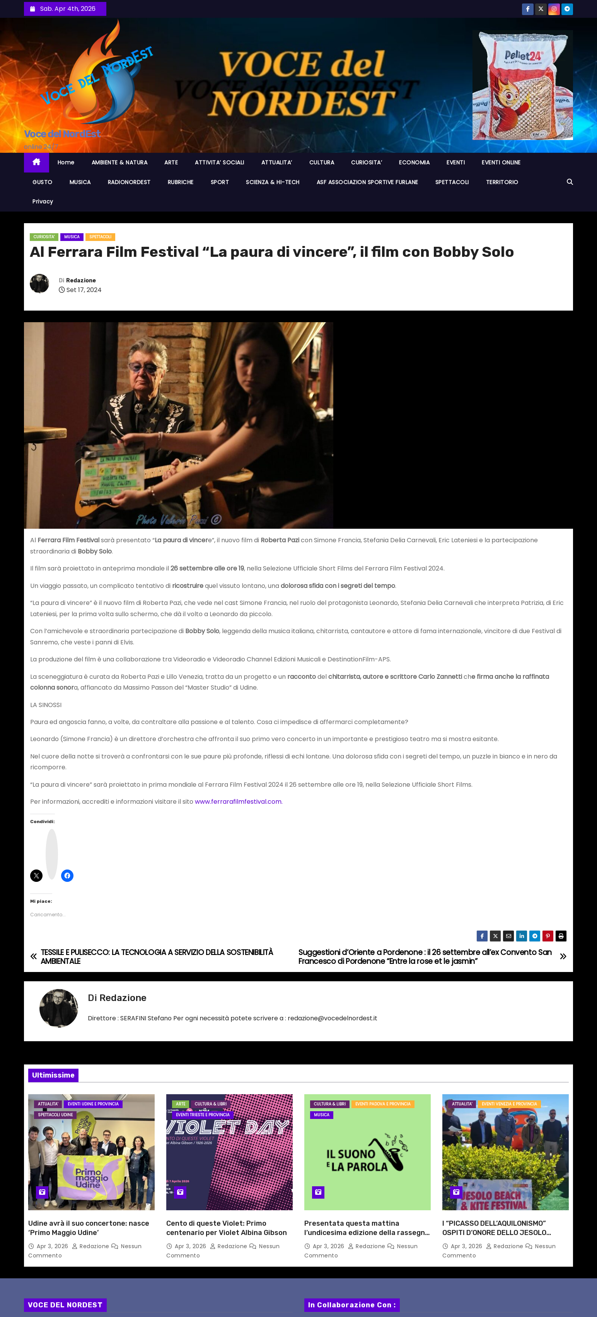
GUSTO (42, 182)
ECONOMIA (414, 162)
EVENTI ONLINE (501, 162)
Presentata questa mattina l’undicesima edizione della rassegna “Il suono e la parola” (366, 1232)
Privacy (42, 201)
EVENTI (456, 162)
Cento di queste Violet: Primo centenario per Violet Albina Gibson (226, 1228)
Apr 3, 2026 (53, 1246)
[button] (570, 182)
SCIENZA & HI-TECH (273, 182)
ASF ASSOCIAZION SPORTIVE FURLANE (367, 182)
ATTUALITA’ (276, 162)
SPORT (220, 182)
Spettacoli (100, 237)
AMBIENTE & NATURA (120, 162)
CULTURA (321, 162)
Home (66, 162)
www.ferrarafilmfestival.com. (239, 801)
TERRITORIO (502, 182)
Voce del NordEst (62, 134)
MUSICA (80, 182)
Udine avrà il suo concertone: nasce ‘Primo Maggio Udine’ (88, 1228)
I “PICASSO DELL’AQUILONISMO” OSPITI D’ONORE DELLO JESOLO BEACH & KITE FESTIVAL (494, 1232)
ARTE (171, 162)
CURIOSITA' (44, 237)
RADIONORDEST (129, 182)
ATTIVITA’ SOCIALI (219, 162)
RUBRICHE (181, 182)
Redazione (81, 280)
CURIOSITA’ (366, 162)
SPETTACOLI (452, 182)
